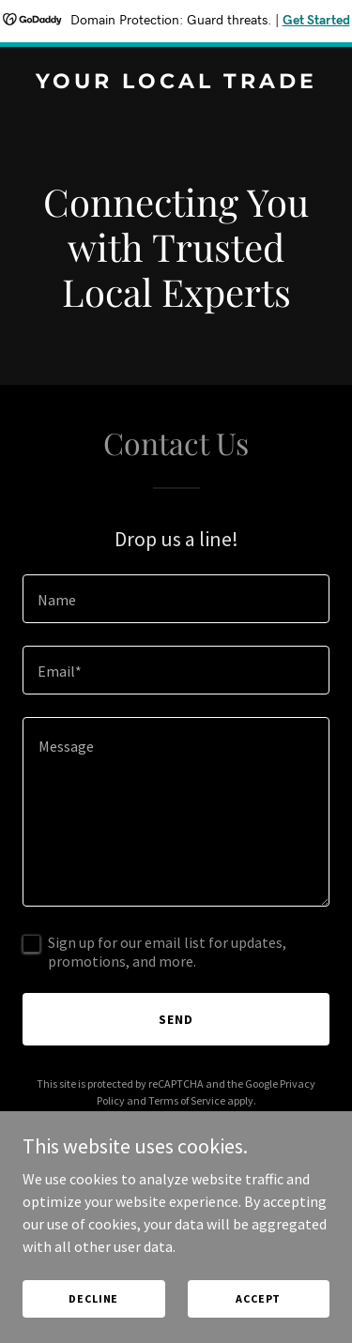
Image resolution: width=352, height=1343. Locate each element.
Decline (93, 1298)
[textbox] (176, 598)
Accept (258, 1298)
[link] (176, 82)
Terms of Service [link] (186, 1100)
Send (176, 1019)
